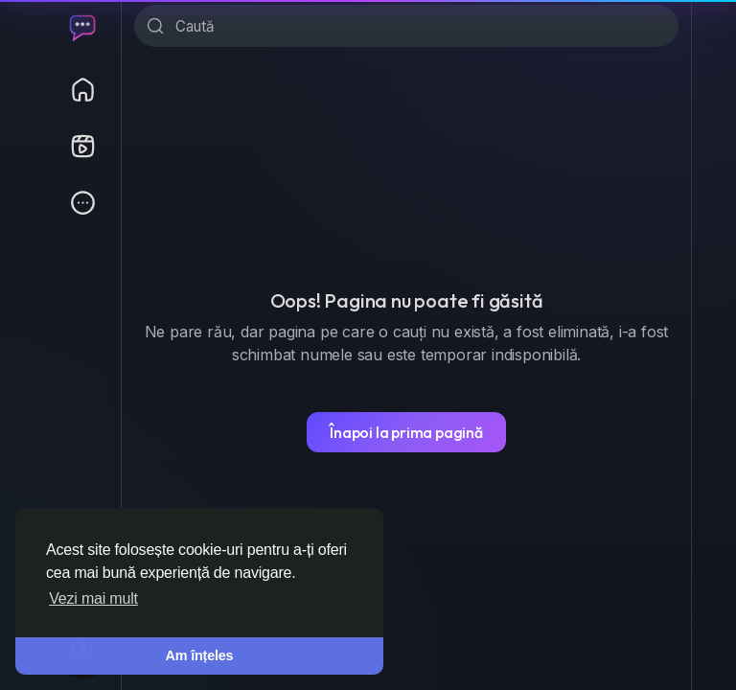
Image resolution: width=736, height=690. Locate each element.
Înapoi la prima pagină (406, 432)
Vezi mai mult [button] (93, 598)
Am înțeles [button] (200, 655)
